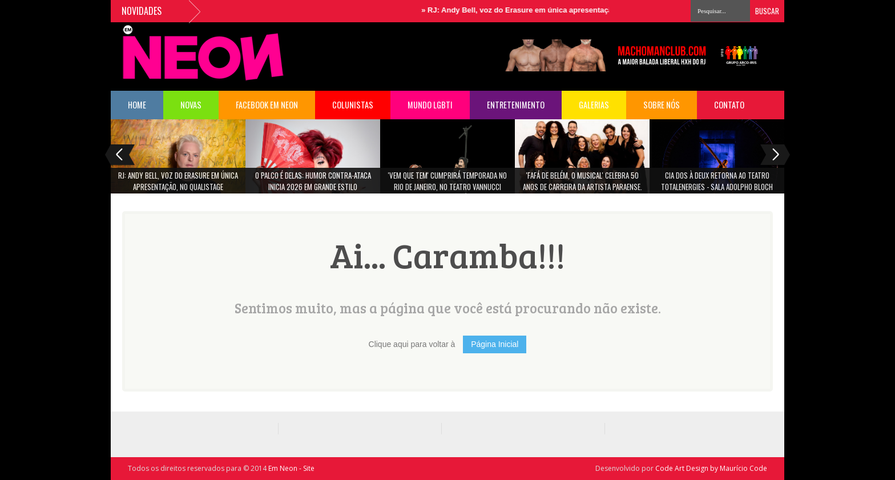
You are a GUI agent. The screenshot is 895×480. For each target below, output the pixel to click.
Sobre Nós (661, 105)
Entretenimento (516, 105)
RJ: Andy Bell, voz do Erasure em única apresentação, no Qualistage (550, 10)
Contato (729, 105)
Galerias (594, 105)
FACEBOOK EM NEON (267, 105)
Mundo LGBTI (430, 105)
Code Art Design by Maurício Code (711, 468)
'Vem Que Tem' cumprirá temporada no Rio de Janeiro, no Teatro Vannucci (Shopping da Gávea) (447, 185)
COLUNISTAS (352, 105)
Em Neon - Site (291, 468)
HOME (137, 105)
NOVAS (190, 105)
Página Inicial (494, 344)
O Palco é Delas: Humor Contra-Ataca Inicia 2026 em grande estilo (313, 181)
